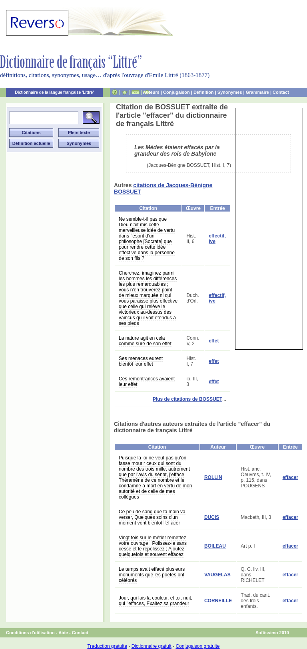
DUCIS (211, 517)
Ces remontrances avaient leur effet (147, 381)
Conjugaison (176, 92)
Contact (281, 92)
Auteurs (151, 92)
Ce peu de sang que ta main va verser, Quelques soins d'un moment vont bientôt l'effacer (152, 517)
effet (214, 341)
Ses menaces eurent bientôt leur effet (141, 361)
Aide (63, 632)
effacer (290, 477)
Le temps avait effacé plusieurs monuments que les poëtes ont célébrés (152, 574)
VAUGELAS (217, 575)
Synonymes (229, 92)
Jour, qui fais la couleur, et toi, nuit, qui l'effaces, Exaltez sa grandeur (155, 600)
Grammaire (257, 92)
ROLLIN (213, 477)
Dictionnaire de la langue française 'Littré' (54, 92)
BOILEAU (215, 546)
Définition (203, 92)
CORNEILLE (218, 600)
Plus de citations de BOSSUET (187, 399)
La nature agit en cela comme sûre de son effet (145, 340)
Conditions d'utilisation (30, 632)
